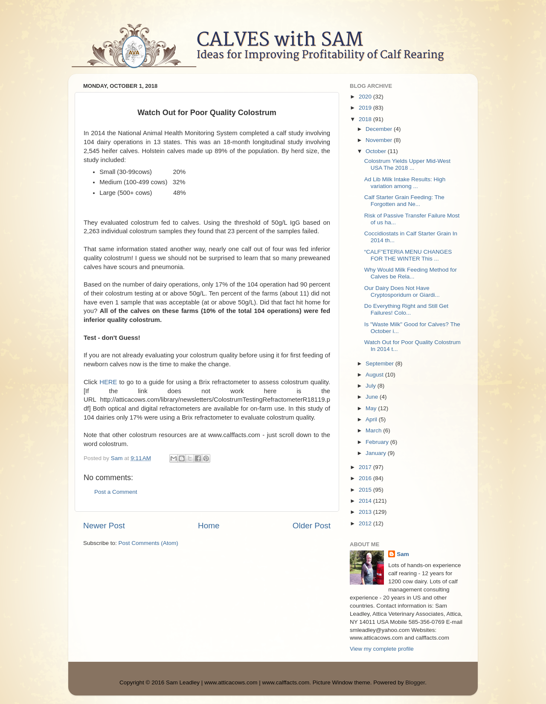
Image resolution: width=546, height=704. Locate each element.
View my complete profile (382, 649)
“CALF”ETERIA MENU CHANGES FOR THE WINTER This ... (408, 255)
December (380, 129)
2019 (366, 107)
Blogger (415, 682)
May (372, 408)
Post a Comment (115, 492)
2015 (366, 490)
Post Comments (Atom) (148, 543)
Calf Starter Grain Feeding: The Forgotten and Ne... (404, 200)
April (372, 419)
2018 (366, 119)
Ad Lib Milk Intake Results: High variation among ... (405, 182)
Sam (403, 554)
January (377, 453)
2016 (366, 478)
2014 (366, 501)
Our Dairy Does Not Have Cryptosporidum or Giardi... (402, 291)
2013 (366, 512)
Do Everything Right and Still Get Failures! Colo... (406, 309)
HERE (108, 382)
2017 (366, 467)
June (373, 397)
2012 (366, 523)
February (378, 442)
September (380, 363)
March (374, 430)
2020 (366, 96)
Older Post (312, 525)
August (375, 374)
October (377, 151)
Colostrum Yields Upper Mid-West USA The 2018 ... (407, 164)
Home (208, 525)
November (380, 140)
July (372, 385)
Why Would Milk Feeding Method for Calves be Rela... (410, 273)
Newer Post (104, 525)
